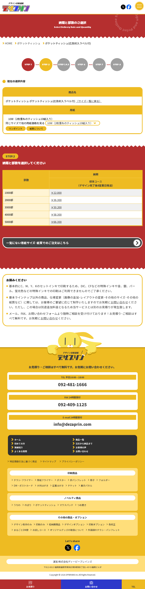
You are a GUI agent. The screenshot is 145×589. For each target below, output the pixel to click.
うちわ (17, 505)
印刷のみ (40, 524)
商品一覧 (80, 439)
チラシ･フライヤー (23, 480)
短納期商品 (54, 524)
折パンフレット (78, 480)
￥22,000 (56, 193)
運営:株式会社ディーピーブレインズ (72, 561)
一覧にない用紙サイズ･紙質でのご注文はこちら (37, 243)
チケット (72, 485)
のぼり (28, 505)
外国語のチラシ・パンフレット (104, 530)
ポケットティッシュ (28, 43)
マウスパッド (66, 505)
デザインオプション (74, 524)
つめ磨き (81, 505)
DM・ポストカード (23, 485)
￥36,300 (56, 200)
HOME (8, 43)
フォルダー (104, 480)
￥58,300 (56, 214)
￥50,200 (56, 207)
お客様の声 (81, 447)
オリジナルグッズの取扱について (67, 530)
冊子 (92, 480)
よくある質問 (20, 451)
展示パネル (86, 485)
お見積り (30, 586)
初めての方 (19, 443)
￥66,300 (56, 222)
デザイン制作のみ (23, 524)
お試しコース (39, 530)
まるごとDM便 (21, 530)
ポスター (61, 480)
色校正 (112, 524)
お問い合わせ (91, 586)
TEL (133, 586)
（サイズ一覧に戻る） (89, 101)
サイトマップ (49, 461)
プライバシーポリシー (73, 461)
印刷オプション (97, 524)
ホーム (17, 439)
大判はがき (42, 485)
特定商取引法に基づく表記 (23, 461)
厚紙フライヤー (45, 480)
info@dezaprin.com (72, 424)
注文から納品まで (84, 443)
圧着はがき (58, 485)
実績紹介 (18, 447)
